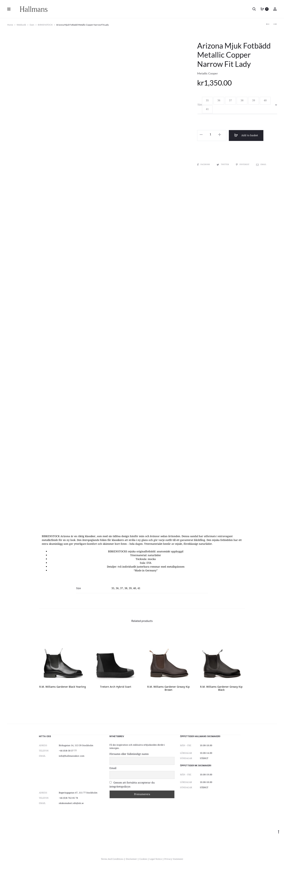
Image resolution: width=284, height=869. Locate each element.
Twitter (223, 164)
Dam (32, 24)
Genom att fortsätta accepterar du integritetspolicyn (132, 785)
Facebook (203, 164)
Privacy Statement (173, 859)
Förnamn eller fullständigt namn (129, 754)
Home (10, 24)
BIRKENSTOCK (45, 24)
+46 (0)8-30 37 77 (68, 751)
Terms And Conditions (112, 859)
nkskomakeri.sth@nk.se (71, 803)
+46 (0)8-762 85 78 (68, 798)
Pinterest (243, 164)
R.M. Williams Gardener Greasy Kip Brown (168, 688)
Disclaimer (131, 859)
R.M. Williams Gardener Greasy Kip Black (221, 688)
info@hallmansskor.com (71, 756)
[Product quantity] (210, 135)
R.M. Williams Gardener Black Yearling (62, 687)
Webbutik (21, 24)
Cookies (143, 859)
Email (261, 164)
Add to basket (246, 135)
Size (200, 104)
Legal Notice (155, 859)
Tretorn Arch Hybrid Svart (115, 687)
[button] (207, 100)
